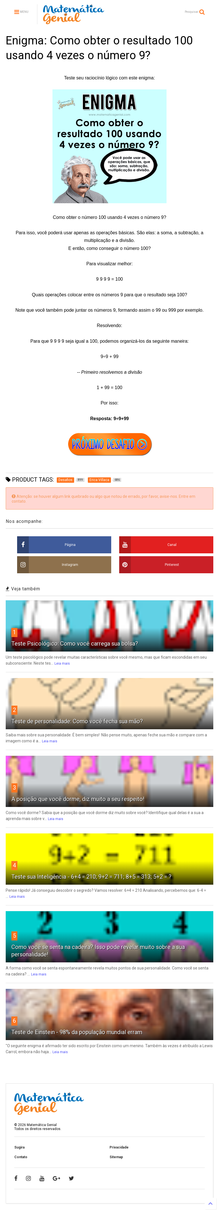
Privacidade (119, 1147)
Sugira (19, 1147)
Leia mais (62, 663)
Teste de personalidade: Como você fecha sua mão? (77, 721)
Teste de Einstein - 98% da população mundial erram (76, 1032)
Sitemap (116, 1157)
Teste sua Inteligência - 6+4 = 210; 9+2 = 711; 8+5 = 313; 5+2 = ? (91, 876)
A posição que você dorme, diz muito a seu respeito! (77, 799)
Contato (20, 1157)
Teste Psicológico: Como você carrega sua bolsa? (74, 643)
